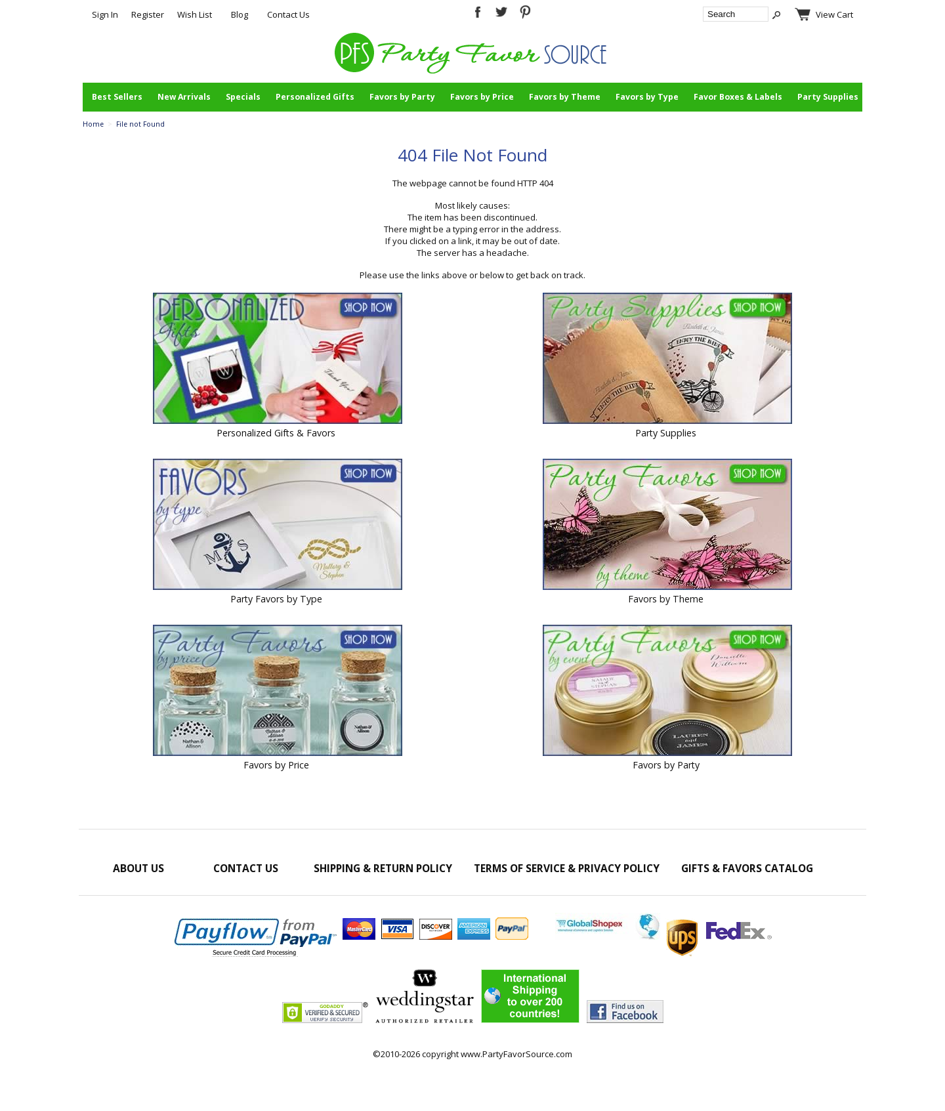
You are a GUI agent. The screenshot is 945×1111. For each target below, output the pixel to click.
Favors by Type (647, 96)
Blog (239, 14)
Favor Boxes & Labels (738, 96)
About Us (138, 868)
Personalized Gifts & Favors (276, 433)
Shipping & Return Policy (383, 868)
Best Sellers (117, 96)
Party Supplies (827, 96)
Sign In (105, 14)
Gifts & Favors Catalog (747, 868)
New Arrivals (184, 96)
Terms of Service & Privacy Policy (567, 868)
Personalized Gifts (315, 96)
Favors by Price (482, 96)
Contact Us (288, 14)
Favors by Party (402, 96)
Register (147, 14)
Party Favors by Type (276, 599)
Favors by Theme (564, 96)
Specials (243, 96)
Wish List (194, 14)
